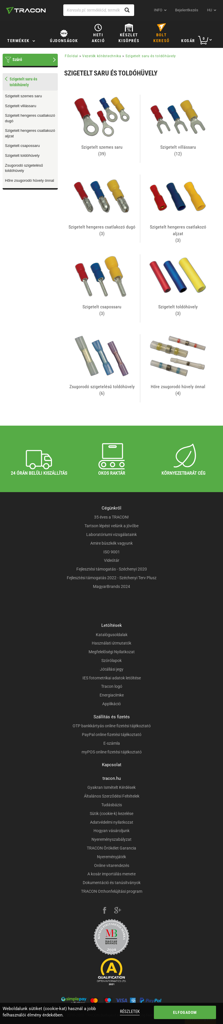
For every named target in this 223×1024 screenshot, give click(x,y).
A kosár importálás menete (111, 874)
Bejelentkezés (186, 10)
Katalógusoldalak (111, 634)
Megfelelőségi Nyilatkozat (112, 651)
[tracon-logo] (26, 10)
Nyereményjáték (111, 856)
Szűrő (17, 59)
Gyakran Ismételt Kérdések (111, 787)
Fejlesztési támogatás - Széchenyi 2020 (111, 569)
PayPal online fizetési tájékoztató (111, 734)
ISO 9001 (111, 552)
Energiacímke (112, 695)
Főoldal (71, 56)
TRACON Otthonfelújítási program (111, 891)
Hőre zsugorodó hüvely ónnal (29, 180)
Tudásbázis (111, 804)
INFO (158, 10)
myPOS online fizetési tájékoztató (112, 752)
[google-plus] (118, 911)
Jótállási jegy (111, 669)
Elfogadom (185, 1012)
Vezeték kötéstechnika (101, 56)
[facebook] (104, 911)
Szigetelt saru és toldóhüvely (150, 56)
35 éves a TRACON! (111, 517)
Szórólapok (111, 660)
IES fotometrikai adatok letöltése (111, 678)
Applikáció (111, 703)
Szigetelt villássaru (20, 106)
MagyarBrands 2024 (111, 586)
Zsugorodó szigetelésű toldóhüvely (24, 168)
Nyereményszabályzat (111, 839)
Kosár (188, 40)
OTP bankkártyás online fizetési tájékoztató (112, 726)
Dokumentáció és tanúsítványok (112, 882)
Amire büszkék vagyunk (111, 543)
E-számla (111, 743)
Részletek (130, 1011)
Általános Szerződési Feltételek (111, 796)
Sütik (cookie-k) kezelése (111, 813)
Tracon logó (111, 686)
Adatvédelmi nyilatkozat (111, 822)
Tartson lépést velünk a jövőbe (111, 525)
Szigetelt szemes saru (23, 96)
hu (209, 10)
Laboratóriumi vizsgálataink (111, 534)
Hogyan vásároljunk (111, 830)
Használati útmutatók (111, 643)
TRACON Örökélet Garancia (111, 848)
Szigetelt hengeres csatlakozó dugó (30, 118)
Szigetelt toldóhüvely (22, 155)
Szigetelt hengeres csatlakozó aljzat (30, 133)
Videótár (111, 560)
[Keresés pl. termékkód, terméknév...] (98, 10)
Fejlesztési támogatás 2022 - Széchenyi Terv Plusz (112, 577)
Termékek (18, 40)
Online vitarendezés (111, 865)
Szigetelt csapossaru (22, 145)
